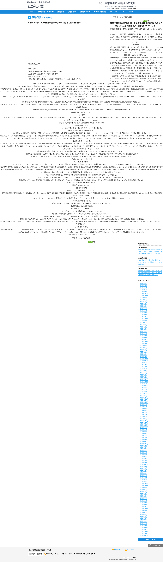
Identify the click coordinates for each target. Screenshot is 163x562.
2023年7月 (143, 345)
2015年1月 (143, 526)
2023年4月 (143, 351)
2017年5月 (143, 476)
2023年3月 (143, 353)
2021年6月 (143, 387)
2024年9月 (143, 320)
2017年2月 (143, 481)
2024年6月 (143, 326)
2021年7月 (143, 385)
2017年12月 (144, 464)
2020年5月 (143, 412)
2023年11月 (144, 339)
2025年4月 (143, 307)
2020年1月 (143, 420)
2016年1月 (143, 503)
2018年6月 (143, 453)
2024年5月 (143, 328)
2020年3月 (143, 416)
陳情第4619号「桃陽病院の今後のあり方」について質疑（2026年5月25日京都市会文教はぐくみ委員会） (150, 251)
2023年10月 (144, 341)
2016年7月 (143, 491)
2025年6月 (143, 303)
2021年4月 (143, 391)
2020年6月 (143, 410)
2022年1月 (143, 376)
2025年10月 (144, 295)
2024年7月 (143, 324)
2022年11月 (144, 360)
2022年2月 (143, 374)
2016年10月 (144, 485)
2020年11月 (144, 401)
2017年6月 (143, 474)
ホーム (32, 12)
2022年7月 (143, 366)
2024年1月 (143, 336)
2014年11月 (144, 529)
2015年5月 (143, 518)
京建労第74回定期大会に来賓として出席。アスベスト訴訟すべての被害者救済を (150, 262)
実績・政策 (73, 12)
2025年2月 (143, 311)
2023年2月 (143, 355)
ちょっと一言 (99, 12)
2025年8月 (143, 299)
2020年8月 (143, 407)
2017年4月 (143, 478)
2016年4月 (143, 497)
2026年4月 (143, 286)
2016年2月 (143, 501)
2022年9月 (143, 362)
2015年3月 (143, 522)
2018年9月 (143, 447)
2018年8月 (143, 449)
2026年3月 (143, 288)
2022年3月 (143, 372)
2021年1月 (143, 397)
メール (131, 12)
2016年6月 (143, 493)
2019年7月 (143, 432)
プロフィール (113, 12)
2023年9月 (143, 343)
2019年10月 (144, 426)
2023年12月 (144, 337)
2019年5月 (143, 433)
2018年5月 (143, 455)
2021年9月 (143, 384)
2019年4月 (143, 435)
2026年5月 (143, 284)
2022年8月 (143, 364)
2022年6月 (143, 368)
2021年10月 (144, 382)
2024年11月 (144, 316)
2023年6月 (143, 347)
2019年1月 (143, 439)
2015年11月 (144, 506)
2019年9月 (143, 428)
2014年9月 (143, 533)
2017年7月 (143, 472)
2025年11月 (144, 293)
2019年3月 (143, 437)
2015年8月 (143, 512)
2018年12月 (144, 441)
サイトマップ (130, 549)
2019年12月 (144, 422)
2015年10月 (144, 508)
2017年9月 (143, 468)
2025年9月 (143, 297)
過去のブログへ (150, 539)
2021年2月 (143, 395)
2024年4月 (143, 330)
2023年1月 (143, 357)
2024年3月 (143, 332)
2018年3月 (143, 458)
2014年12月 (144, 527)
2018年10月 (144, 445)
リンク (123, 12)
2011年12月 (144, 535)
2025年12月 (144, 291)
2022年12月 (144, 359)
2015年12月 (144, 504)
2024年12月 (144, 314)
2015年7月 (143, 514)
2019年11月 (144, 424)
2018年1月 (143, 462)
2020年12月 (144, 399)
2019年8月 (143, 430)
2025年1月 (143, 313)
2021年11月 (144, 380)
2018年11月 (144, 443)
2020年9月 (143, 405)
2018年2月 (143, 460)
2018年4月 (143, 456)
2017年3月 (143, 479)
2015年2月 (143, 524)
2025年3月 (143, 309)
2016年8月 (143, 489)
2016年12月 (144, 483)
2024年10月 (144, 318)
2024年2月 (143, 334)
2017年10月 (144, 466)
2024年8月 (143, 322)
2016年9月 (143, 487)
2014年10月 (144, 531)
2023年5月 (143, 349)
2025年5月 (143, 305)
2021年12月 (144, 378)
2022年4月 (143, 370)
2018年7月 (143, 451)
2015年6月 (143, 516)
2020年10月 (144, 403)
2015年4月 (143, 520)
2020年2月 (143, 418)
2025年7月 (143, 301)
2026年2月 (143, 289)
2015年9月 (143, 510)
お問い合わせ (118, 549)
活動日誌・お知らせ (45, 12)
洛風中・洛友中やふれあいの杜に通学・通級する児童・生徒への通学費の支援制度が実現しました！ (150, 273)
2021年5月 (143, 389)
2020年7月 (143, 408)
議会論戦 (60, 12)
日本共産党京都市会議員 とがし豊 (38, 5)
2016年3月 (143, 499)
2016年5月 (143, 495)
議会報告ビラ (85, 12)
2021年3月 (143, 393)
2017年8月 (143, 470)
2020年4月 (143, 414)
